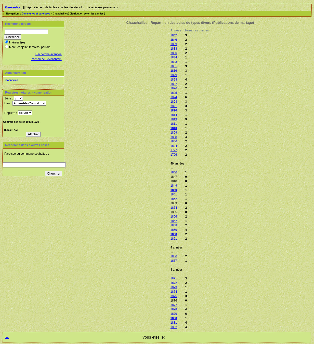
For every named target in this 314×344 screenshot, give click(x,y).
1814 (173, 115)
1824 (173, 97)
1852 (173, 199)
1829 (173, 75)
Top (7, 337)
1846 (173, 172)
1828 (173, 79)
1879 (173, 314)
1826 (173, 88)
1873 (173, 287)
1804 (173, 146)
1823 (173, 101)
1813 (173, 119)
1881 (173, 322)
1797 (173, 150)
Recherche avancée (48, 54)
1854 (173, 207)
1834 (173, 57)
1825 (173, 93)
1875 (173, 296)
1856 (173, 216)
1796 (173, 154)
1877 (173, 305)
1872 (173, 283)
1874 (173, 291)
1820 (173, 110)
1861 (173, 238)
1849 (173, 185)
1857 (173, 221)
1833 (173, 62)
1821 (173, 106)
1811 (173, 123)
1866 (173, 256)
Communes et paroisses (36, 13)
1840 (173, 39)
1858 (173, 225)
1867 (173, 260)
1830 (173, 70)
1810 (173, 128)
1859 (173, 230)
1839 (173, 44)
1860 (173, 234)
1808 (173, 137)
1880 (173, 318)
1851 (173, 194)
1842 (173, 35)
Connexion (11, 80)
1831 (173, 66)
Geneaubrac (13, 7)
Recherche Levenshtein (46, 59)
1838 (173, 48)
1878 (173, 309)
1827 (173, 84)
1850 (173, 190)
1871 (173, 278)
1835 (173, 53)
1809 (173, 132)
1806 (173, 141)
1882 (173, 327)
